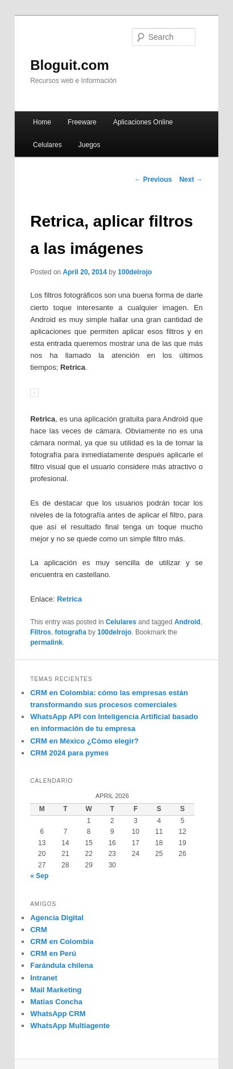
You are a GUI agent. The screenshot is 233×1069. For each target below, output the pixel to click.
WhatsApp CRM (58, 1013)
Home (42, 122)
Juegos (89, 145)
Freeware (82, 122)
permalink (46, 642)
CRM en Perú (53, 953)
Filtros (40, 632)
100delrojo (135, 272)
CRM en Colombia (61, 941)
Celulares (47, 145)
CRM (38, 929)
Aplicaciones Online (143, 122)
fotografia (70, 632)
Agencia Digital (57, 917)
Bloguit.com (69, 65)
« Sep (39, 876)
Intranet (43, 978)
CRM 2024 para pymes (69, 753)
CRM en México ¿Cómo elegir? (84, 741)
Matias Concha (56, 1001)
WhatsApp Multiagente (70, 1025)
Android (187, 622)
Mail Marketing (55, 990)
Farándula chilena (61, 965)
